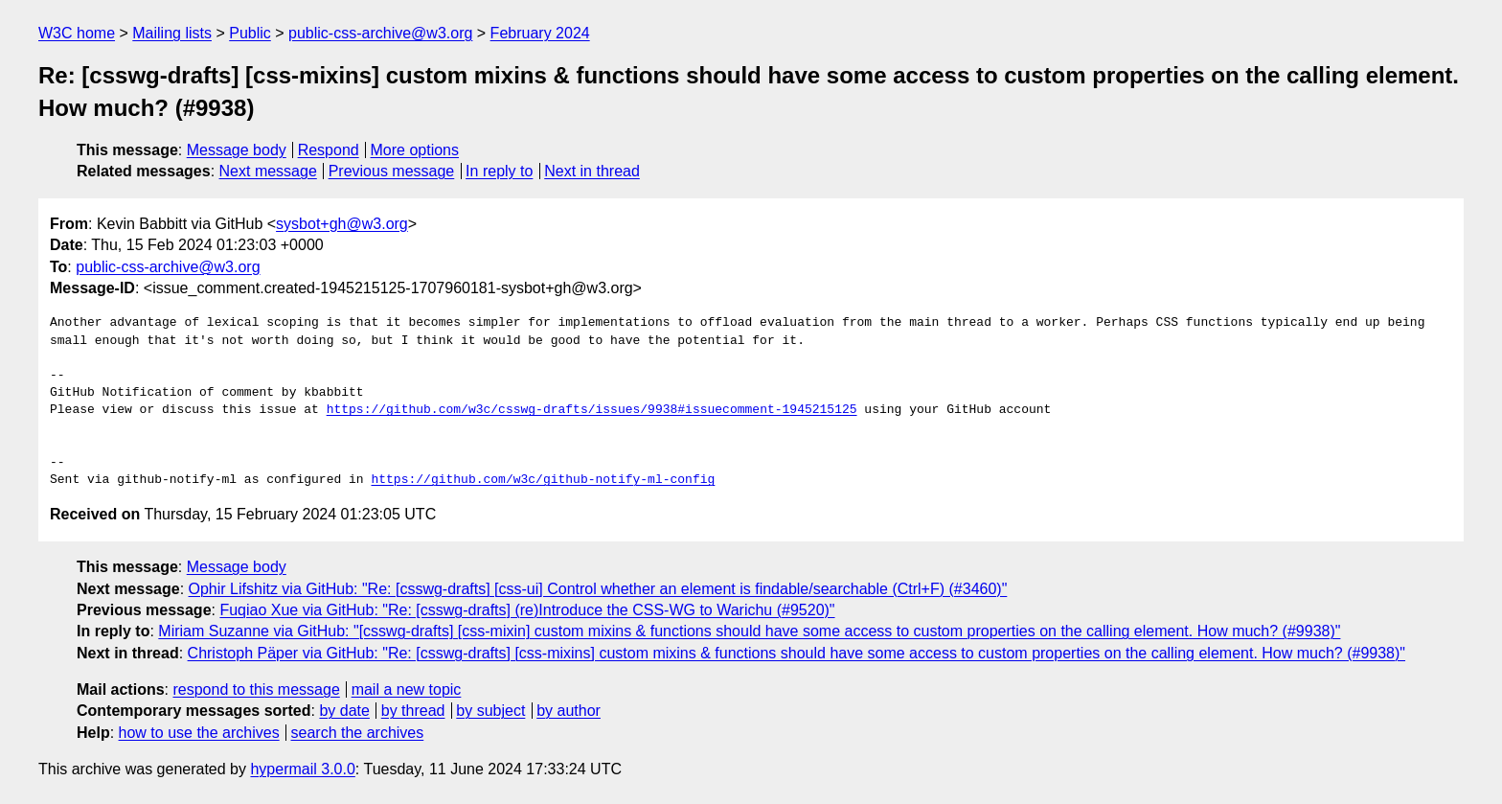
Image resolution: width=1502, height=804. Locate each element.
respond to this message (255, 689)
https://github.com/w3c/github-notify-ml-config (543, 480)
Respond (328, 150)
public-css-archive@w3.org (380, 33)
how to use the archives (199, 732)
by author (568, 710)
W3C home (76, 33)
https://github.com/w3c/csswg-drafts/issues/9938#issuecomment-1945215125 (592, 410)
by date (344, 710)
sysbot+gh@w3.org (342, 224)
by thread (413, 710)
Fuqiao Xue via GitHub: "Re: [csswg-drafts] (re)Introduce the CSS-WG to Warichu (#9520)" (526, 610)
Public (250, 33)
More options (415, 150)
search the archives (357, 732)
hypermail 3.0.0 (302, 769)
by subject (490, 710)
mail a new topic (407, 689)
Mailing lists (172, 33)
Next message (268, 171)
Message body (236, 150)
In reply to (499, 171)
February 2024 (540, 33)
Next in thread (592, 171)
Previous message (392, 171)
